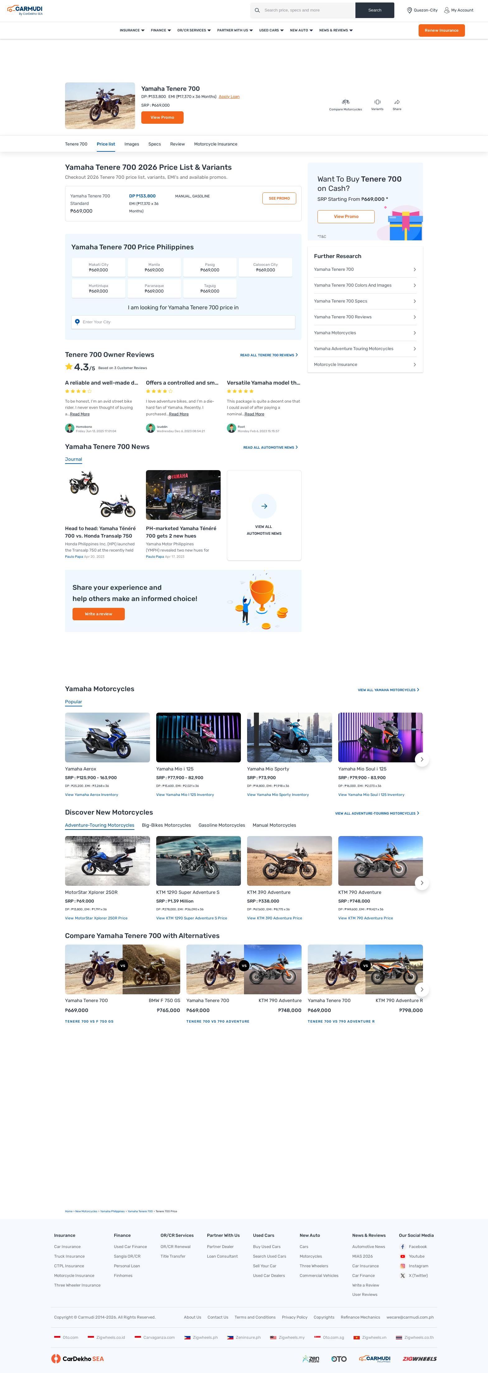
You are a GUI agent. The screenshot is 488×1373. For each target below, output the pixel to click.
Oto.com (66, 1337)
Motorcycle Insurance (215, 144)
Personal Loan (127, 1266)
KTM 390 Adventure (268, 892)
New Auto (299, 30)
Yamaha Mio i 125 (175, 769)
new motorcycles (86, 1211)
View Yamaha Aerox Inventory (91, 795)
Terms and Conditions (255, 1317)
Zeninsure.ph (244, 1337)
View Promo (162, 117)
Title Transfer (173, 1256)
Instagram (414, 1266)
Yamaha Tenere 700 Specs (365, 301)
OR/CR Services (191, 30)
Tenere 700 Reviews (278, 355)
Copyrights (324, 1317)
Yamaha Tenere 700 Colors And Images (365, 285)
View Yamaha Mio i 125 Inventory (185, 795)
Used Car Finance (130, 1246)
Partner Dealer (220, 1246)
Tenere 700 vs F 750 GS (89, 1021)
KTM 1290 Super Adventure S (187, 892)
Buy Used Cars (267, 1246)
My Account (458, 10)
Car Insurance (67, 1246)
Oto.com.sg (329, 1337)
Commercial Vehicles (319, 1275)
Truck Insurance (69, 1256)
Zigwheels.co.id (106, 1337)
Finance (158, 30)
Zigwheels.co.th (415, 1337)
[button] (422, 759)
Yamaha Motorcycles (365, 332)
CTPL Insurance (69, 1266)
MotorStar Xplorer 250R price (101, 918)
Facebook (413, 1246)
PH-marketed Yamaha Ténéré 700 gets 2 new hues (181, 532)
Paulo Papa (74, 557)
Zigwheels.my (287, 1337)
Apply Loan (229, 96)
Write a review (98, 614)
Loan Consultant (222, 1256)
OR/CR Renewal (175, 1246)
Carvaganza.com (155, 1337)
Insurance (130, 30)
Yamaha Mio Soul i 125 (362, 769)
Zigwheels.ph (201, 1337)
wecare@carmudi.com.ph (410, 1317)
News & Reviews (333, 30)
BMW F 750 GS (164, 1000)
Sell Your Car (264, 1266)
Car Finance (363, 1275)
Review (177, 144)
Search (374, 10)
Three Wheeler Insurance (77, 1285)
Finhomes (123, 1275)
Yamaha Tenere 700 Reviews (365, 317)
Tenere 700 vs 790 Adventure (218, 1021)
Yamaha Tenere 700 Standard (90, 199)
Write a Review (365, 1285)
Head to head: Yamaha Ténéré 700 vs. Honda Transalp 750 (100, 532)
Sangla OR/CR (127, 1256)
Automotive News (279, 448)
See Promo (279, 198)
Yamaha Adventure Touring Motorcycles (365, 348)
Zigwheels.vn (370, 1337)
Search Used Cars (269, 1256)
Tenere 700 (76, 144)
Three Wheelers (314, 1266)
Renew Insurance (442, 30)
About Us (192, 1317)
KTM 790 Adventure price (370, 918)
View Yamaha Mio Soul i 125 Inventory (371, 795)
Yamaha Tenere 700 (365, 269)
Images (131, 144)
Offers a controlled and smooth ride (192, 383)
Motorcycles (311, 1256)
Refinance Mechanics (360, 1317)
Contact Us (218, 1317)
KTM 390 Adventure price (279, 918)
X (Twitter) (413, 1275)
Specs (154, 144)
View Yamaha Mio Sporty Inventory (278, 795)
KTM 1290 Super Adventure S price (196, 918)
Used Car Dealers (269, 1275)
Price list (106, 144)
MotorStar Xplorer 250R (91, 892)
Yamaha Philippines (112, 1211)
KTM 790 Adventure (359, 892)
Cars (304, 1246)
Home (69, 1211)
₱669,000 (98, 267)
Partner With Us (232, 30)
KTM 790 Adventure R (399, 1000)
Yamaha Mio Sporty (268, 769)
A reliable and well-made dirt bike (109, 383)
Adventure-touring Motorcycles (386, 813)
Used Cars (269, 30)
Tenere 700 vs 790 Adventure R (341, 1021)
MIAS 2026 (362, 1256)
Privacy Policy (294, 1317)
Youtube (412, 1256)
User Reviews (365, 1294)
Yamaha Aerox (80, 769)
